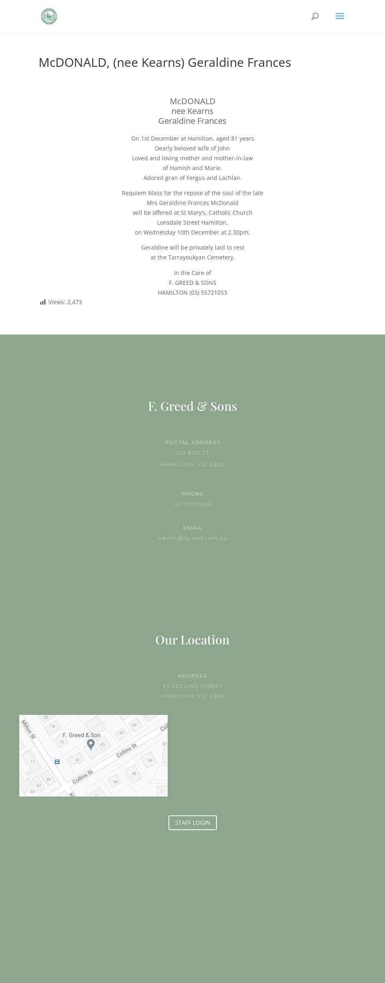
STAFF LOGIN (192, 822)
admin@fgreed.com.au (192, 537)
